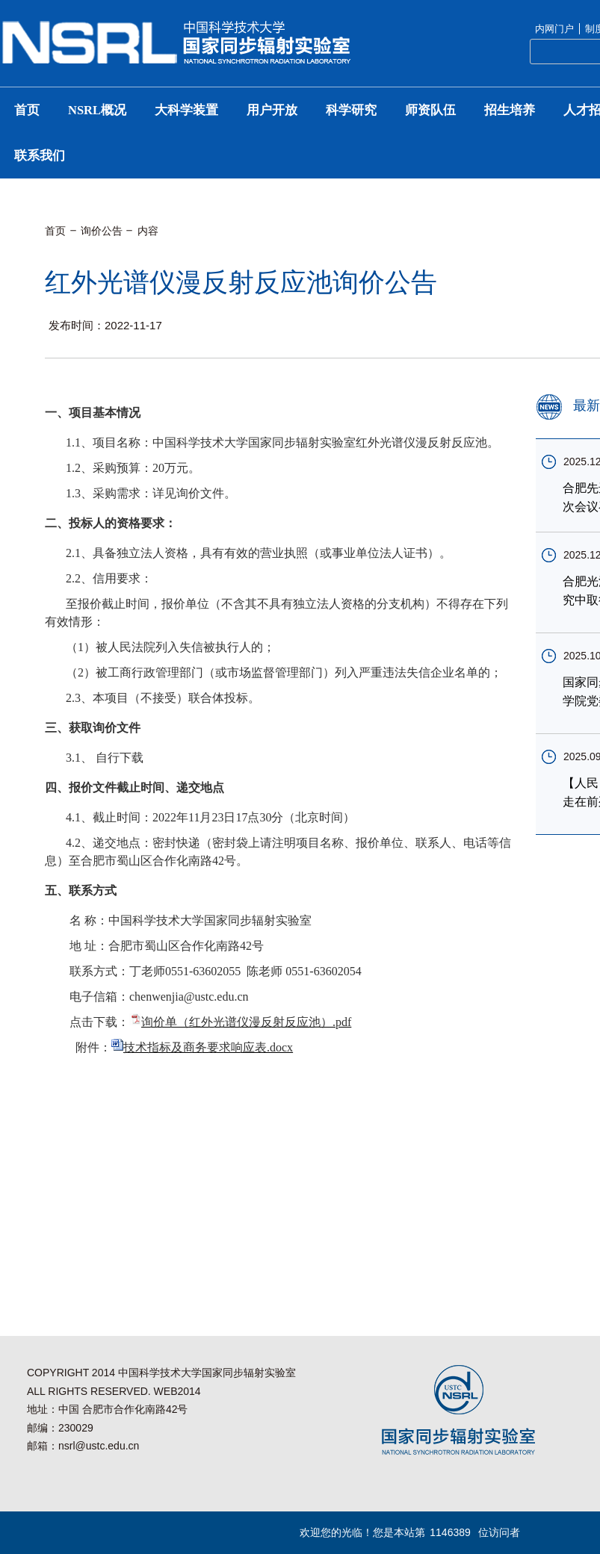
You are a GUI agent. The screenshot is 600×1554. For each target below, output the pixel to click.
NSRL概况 (97, 110)
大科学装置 (186, 110)
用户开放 (272, 110)
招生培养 (509, 110)
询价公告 (102, 231)
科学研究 (351, 110)
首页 (27, 110)
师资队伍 (430, 110)
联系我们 (39, 156)
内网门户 (554, 28)
